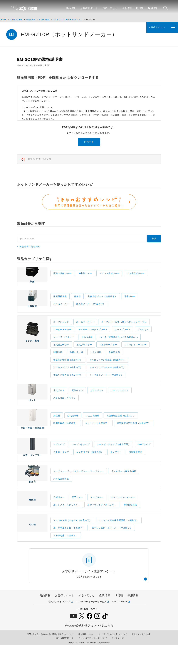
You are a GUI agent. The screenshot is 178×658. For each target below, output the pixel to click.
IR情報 (140, 8)
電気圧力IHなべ (61, 350)
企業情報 (127, 8)
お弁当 (32, 488)
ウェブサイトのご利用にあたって (112, 647)
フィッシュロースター (135, 350)
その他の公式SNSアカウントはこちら (88, 638)
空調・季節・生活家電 (32, 430)
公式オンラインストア (59, 614)
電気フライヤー (84, 350)
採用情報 (153, 8)
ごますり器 (96, 358)
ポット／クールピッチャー (66, 518)
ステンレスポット (120, 396)
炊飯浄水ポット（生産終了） (102, 301)
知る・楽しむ (110, 8)
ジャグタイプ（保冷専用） (89, 461)
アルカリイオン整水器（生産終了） (107, 366)
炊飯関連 (32, 306)
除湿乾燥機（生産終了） (65, 431)
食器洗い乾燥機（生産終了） (67, 366)
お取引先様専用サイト (64, 651)
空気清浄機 (73, 423)
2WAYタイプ (144, 454)
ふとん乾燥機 (92, 423)
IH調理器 (57, 358)
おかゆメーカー (61, 308)
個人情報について (86, 647)
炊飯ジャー (59, 510)
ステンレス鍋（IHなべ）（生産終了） (72, 533)
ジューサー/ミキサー (63, 343)
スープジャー (97, 510)
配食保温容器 (130, 518)
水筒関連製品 (135, 461)
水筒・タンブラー (32, 460)
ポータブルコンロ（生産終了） (69, 541)
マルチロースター (108, 350)
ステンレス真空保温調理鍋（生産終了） (119, 533)
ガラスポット (97, 396)
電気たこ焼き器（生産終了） (67, 381)
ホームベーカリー (85, 328)
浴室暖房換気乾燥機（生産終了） (133, 431)
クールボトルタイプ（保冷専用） (113, 454)
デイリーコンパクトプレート (93, 335)
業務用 (32, 515)
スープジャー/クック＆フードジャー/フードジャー (78, 482)
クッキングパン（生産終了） (67, 373)
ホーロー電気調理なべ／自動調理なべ (119, 343)
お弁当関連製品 (61, 490)
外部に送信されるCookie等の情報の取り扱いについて (50, 647)
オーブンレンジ (61, 328)
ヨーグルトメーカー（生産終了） (106, 381)
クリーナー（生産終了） (97, 431)
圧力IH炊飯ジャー (62, 276)
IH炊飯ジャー (85, 276)
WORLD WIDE (119, 614)
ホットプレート (122, 335)
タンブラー (115, 461)
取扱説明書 (30, 19)
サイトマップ (118, 651)
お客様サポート (89, 8)
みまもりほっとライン (64, 404)
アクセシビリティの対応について (93, 651)
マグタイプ (59, 454)
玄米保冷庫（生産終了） (65, 548)
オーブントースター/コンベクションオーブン (124, 328)
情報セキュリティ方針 (141, 647)
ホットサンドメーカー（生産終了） (67, 19)
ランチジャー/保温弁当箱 (123, 482)
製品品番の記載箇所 (29, 249)
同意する (89, 142)
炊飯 (32, 280)
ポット (32, 401)
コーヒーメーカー (62, 335)
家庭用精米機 (60, 301)
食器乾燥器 (114, 358)
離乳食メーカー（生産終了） (90, 308)
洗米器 (77, 301)
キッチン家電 (44, 19)
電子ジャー (129, 301)
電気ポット (59, 396)
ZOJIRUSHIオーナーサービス (91, 614)
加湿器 (56, 423)
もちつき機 (87, 343)
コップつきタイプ (81, 454)
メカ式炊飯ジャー (136, 276)
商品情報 (71, 8)
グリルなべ (143, 335)
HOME (3, 19)
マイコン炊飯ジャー (109, 276)
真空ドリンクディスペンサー (101, 518)
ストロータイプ (61, 461)
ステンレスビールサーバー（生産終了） (112, 541)
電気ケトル (77, 396)
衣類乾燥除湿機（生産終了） (120, 423)
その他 (32, 542)
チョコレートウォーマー (123, 510)
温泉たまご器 (76, 358)
